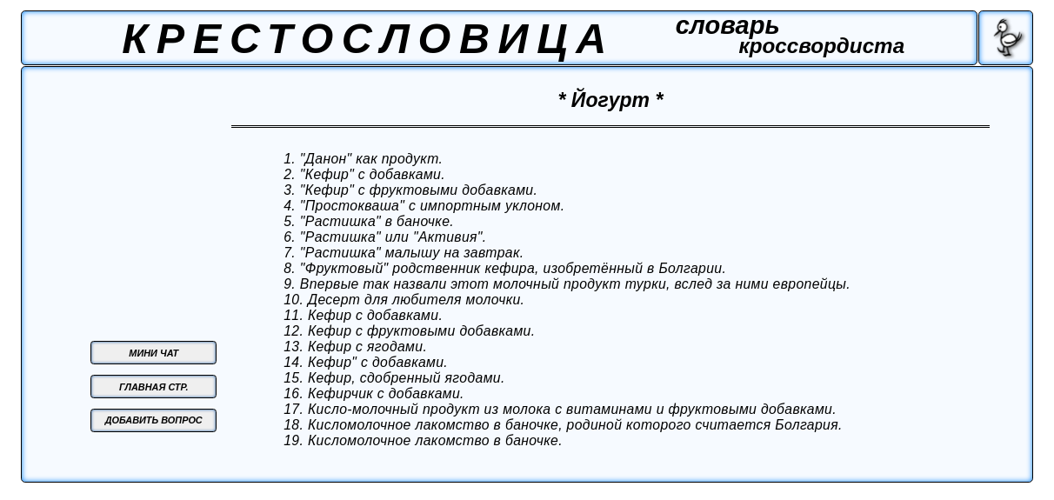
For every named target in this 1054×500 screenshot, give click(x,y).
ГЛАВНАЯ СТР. (153, 387)
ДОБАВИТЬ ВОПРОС (154, 420)
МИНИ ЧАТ (153, 353)
